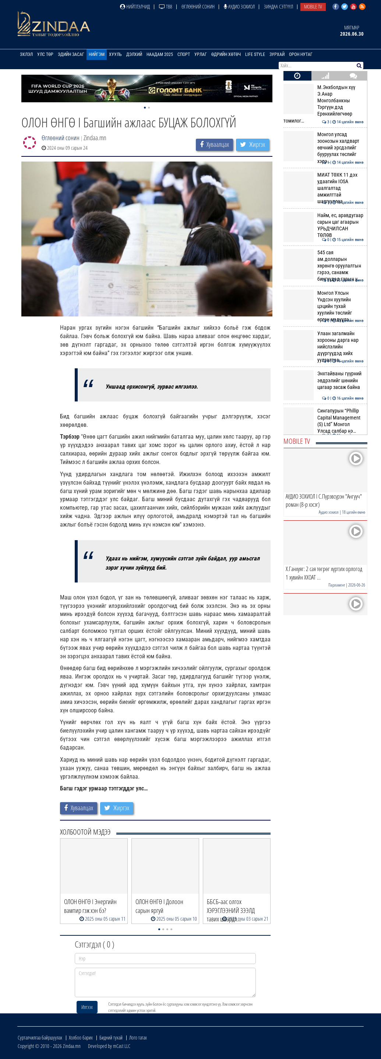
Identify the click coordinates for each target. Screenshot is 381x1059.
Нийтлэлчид (135, 6)
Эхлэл (26, 54)
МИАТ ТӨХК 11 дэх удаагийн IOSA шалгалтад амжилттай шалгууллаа (323, 188)
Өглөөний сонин (198, 6)
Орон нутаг (301, 54)
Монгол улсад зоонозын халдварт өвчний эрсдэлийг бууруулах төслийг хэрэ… (323, 147)
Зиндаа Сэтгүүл (278, 6)
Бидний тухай (111, 1037)
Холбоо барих (81, 1037)
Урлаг (200, 54)
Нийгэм (97, 54)
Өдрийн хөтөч (226, 54)
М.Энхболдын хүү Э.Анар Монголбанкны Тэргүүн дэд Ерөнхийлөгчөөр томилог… (323, 104)
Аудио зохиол (239, 6)
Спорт (183, 54)
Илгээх (87, 1006)
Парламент (336, 585)
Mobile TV (313, 6)
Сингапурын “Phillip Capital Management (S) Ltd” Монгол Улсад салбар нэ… (323, 420)
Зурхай (277, 54)
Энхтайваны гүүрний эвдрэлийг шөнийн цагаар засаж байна (323, 380)
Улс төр (45, 54)
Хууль (115, 54)
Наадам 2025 (160, 54)
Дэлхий (134, 54)
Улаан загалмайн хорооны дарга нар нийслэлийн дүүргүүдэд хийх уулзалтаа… (323, 347)
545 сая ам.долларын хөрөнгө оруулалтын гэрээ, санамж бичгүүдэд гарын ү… (323, 266)
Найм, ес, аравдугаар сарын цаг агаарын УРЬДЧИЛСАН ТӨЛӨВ (323, 225)
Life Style (255, 54)
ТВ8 (165, 6)
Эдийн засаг (71, 54)
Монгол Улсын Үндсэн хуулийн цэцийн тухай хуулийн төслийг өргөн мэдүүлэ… (323, 306)
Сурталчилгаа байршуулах (40, 1037)
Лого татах (138, 1037)
